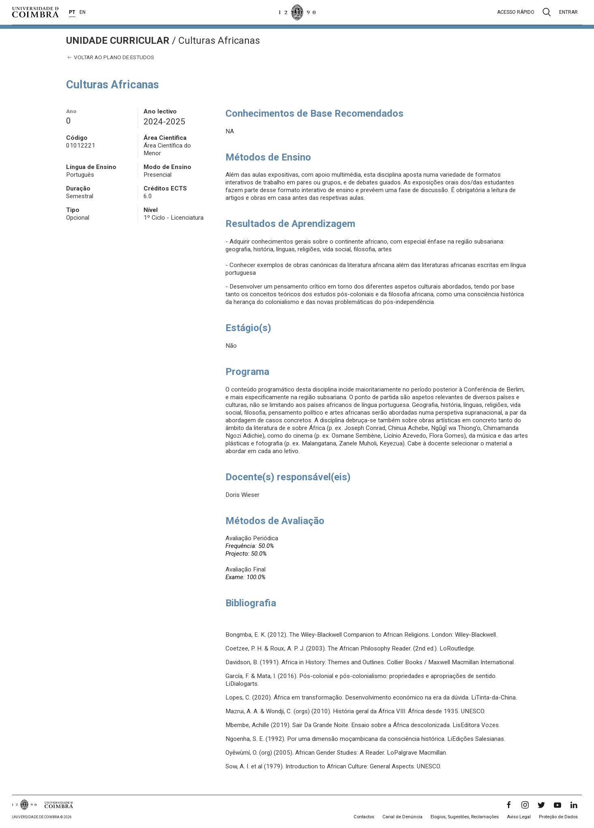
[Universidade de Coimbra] (35, 12)
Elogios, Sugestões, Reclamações (465, 816)
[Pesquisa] (547, 12)
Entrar (568, 12)
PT (72, 12)
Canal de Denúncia (402, 816)
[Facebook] (509, 805)
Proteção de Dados (558, 816)
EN (82, 12)
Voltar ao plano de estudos (110, 57)
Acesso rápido (515, 12)
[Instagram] (525, 805)
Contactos (364, 816)
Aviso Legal (519, 816)
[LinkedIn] (574, 805)
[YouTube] (557, 805)
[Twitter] (541, 805)
